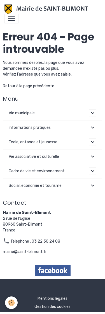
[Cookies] (11, 302)
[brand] (47, 9)
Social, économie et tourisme (35, 185)
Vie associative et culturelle (34, 156)
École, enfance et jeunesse (33, 142)
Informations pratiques (30, 127)
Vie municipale (22, 113)
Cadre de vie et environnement (37, 171)
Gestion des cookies (52, 306)
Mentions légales (52, 298)
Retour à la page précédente (28, 86)
